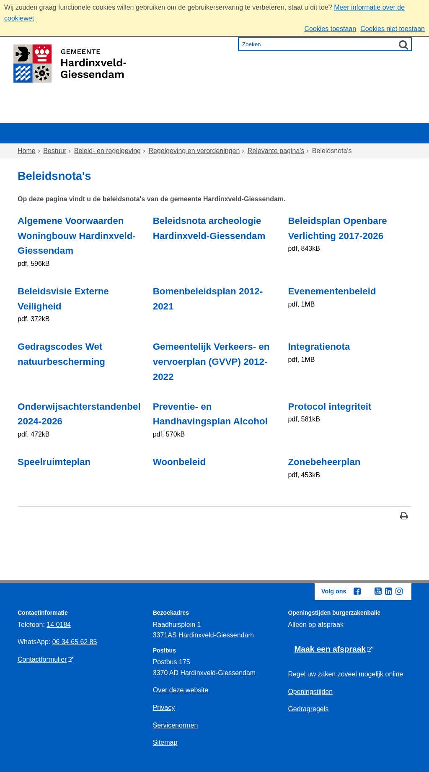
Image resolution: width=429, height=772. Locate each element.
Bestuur (370, 115)
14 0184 (59, 624)
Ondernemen (315, 115)
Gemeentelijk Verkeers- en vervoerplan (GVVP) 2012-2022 (211, 361)
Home (35, 115)
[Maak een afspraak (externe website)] (333, 649)
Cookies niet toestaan (392, 28)
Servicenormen (175, 725)
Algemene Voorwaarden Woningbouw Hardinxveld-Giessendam (77, 236)
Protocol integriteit (329, 406)
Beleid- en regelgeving (107, 150)
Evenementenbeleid (332, 291)
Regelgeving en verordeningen (194, 150)
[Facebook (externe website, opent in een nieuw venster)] (357, 591)
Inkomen (258, 115)
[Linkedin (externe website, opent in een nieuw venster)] (388, 591)
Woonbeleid (179, 462)
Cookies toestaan (330, 28)
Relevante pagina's (276, 150)
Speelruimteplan (54, 462)
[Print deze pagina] (404, 517)
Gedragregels (308, 708)
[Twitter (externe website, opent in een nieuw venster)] (367, 592)
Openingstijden (310, 691)
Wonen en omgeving (102, 115)
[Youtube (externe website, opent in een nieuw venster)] (377, 591)
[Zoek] (403, 44)
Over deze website (181, 690)
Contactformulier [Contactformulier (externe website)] (42, 659)
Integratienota (319, 346)
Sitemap (165, 742)
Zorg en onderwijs (192, 115)
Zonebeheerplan (324, 462)
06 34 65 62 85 (74, 641)
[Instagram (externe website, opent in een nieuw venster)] (398, 591)
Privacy (164, 707)
